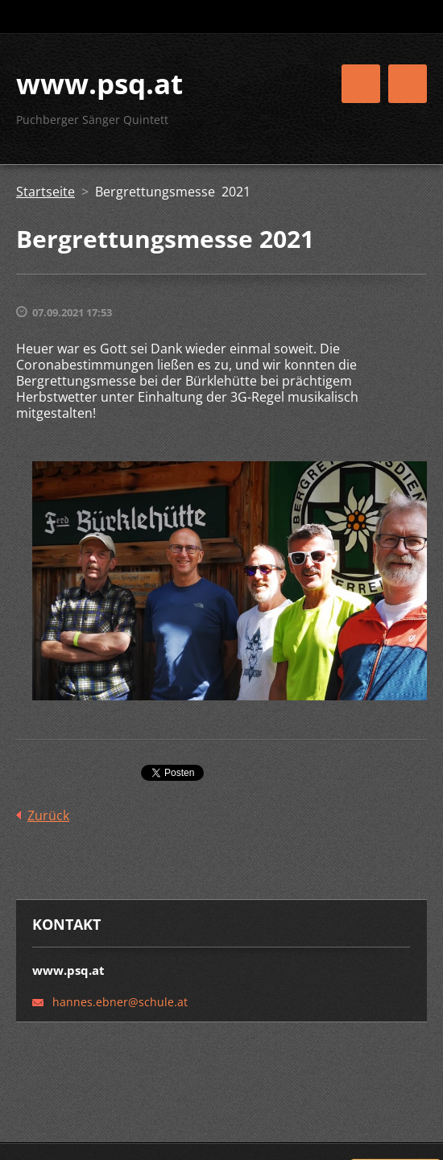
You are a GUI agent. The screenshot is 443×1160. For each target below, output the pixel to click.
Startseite (45, 191)
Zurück (48, 815)
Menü (407, 83)
